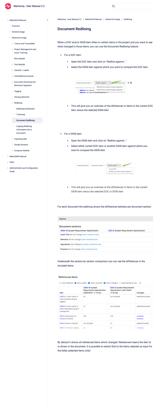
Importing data (20, 139)
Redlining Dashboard (25, 109)
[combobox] (131, 6)
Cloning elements (21, 97)
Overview (16, 26)
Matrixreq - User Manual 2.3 (29, 6)
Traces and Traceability (24, 43)
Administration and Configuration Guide (24, 170)
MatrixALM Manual (18, 20)
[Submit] (113, 6)
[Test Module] (12, 64)
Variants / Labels (21, 70)
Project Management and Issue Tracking (25, 51)
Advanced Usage (19, 38)
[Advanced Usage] (10, 38)
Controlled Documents (24, 76)
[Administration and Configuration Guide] (7, 168)
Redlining (18, 103)
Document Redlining (25, 120)
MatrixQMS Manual (18, 156)
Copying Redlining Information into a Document (24, 129)
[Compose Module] (12, 150)
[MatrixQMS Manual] (7, 156)
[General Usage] (10, 32)
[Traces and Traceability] (12, 43)
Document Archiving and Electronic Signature (24, 84)
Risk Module (19, 58)
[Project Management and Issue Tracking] (12, 49)
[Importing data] (12, 139)
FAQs (12, 162)
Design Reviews (21, 144)
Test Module (19, 64)
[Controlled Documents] (12, 76)
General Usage (18, 32)
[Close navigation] (47, 19)
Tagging (17, 91)
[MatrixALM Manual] (7, 20)
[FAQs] (7, 162)
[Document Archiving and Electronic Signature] (12, 82)
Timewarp (20, 114)
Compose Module (21, 150)
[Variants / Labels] (12, 70)
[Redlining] (12, 103)
